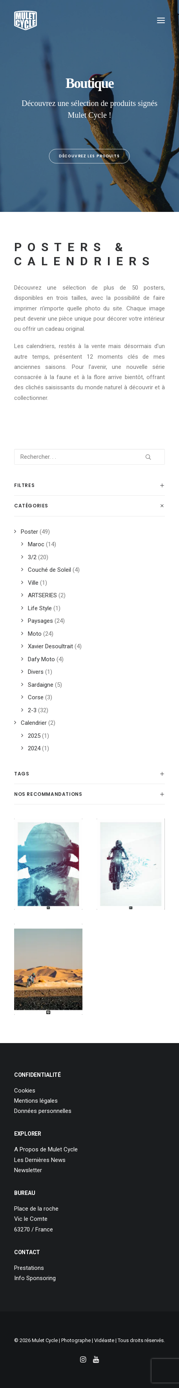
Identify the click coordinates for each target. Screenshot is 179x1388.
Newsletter (28, 1170)
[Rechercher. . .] (89, 457)
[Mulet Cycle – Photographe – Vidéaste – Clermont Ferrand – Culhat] (25, 20)
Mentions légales (36, 1100)
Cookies (24, 1090)
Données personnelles (42, 1110)
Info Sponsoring (35, 1278)
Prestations (29, 1267)
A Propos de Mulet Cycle (46, 1149)
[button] (161, 20)
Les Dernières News (40, 1160)
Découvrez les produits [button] (89, 156)
